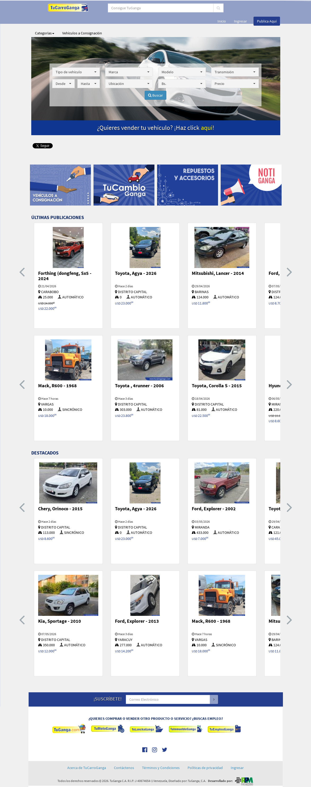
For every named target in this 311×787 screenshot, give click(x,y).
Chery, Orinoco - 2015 (60, 509)
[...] (147, 7)
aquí (206, 128)
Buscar (155, 95)
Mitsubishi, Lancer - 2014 (218, 273)
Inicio (221, 21)
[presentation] (22, 271)
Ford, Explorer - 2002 (214, 509)
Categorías (44, 33)
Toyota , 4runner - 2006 (139, 386)
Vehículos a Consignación (82, 33)
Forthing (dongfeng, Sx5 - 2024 (64, 275)
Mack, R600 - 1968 (57, 386)
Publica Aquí (267, 21)
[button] (76, 71)
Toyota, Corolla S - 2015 (217, 386)
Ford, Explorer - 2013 (137, 621)
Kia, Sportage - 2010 (59, 621)
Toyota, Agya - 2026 (136, 273)
